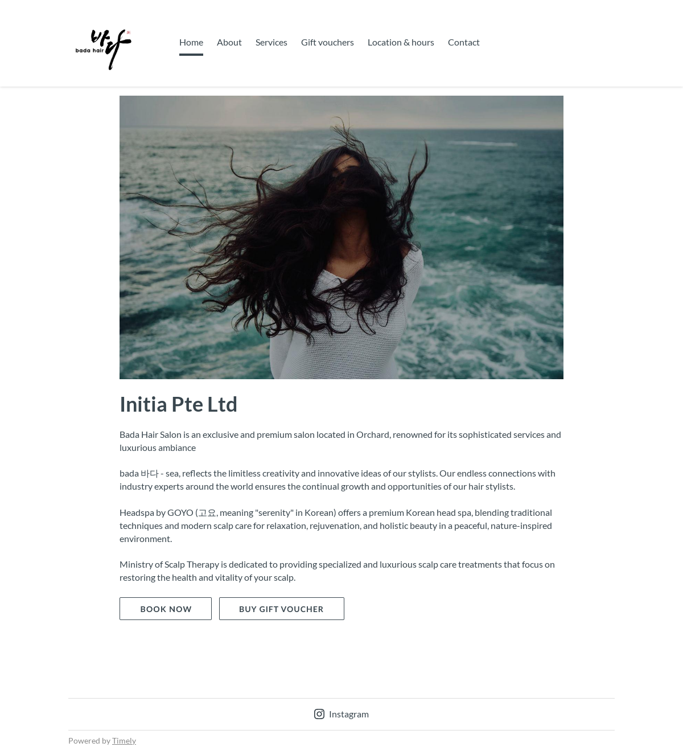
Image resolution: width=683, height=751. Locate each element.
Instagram (341, 713)
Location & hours (401, 41)
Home (191, 41)
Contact (464, 41)
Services (271, 41)
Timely (124, 740)
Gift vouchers (327, 41)
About (229, 41)
